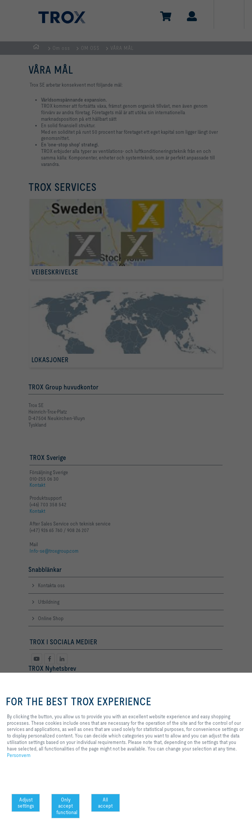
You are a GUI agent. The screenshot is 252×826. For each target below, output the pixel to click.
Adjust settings (26, 802)
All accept (105, 802)
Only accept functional (66, 806)
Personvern (19, 755)
